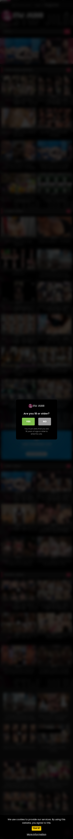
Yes (28, 421)
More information (36, 834)
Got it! (36, 828)
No (44, 421)
